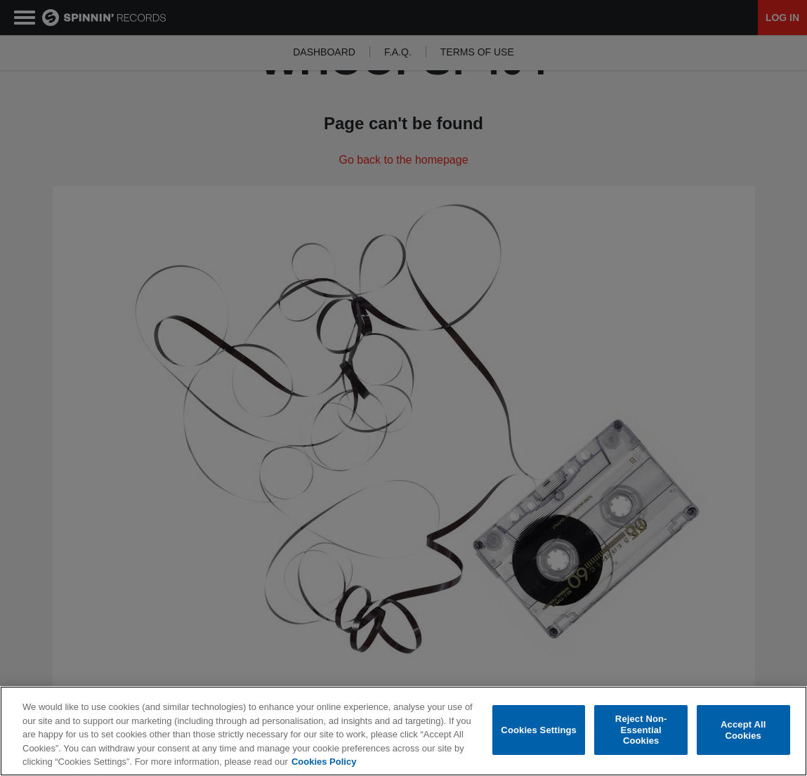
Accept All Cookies (743, 730)
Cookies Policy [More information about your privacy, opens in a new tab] (323, 761)
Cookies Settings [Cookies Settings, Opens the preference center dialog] (539, 730)
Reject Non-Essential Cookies (641, 729)
